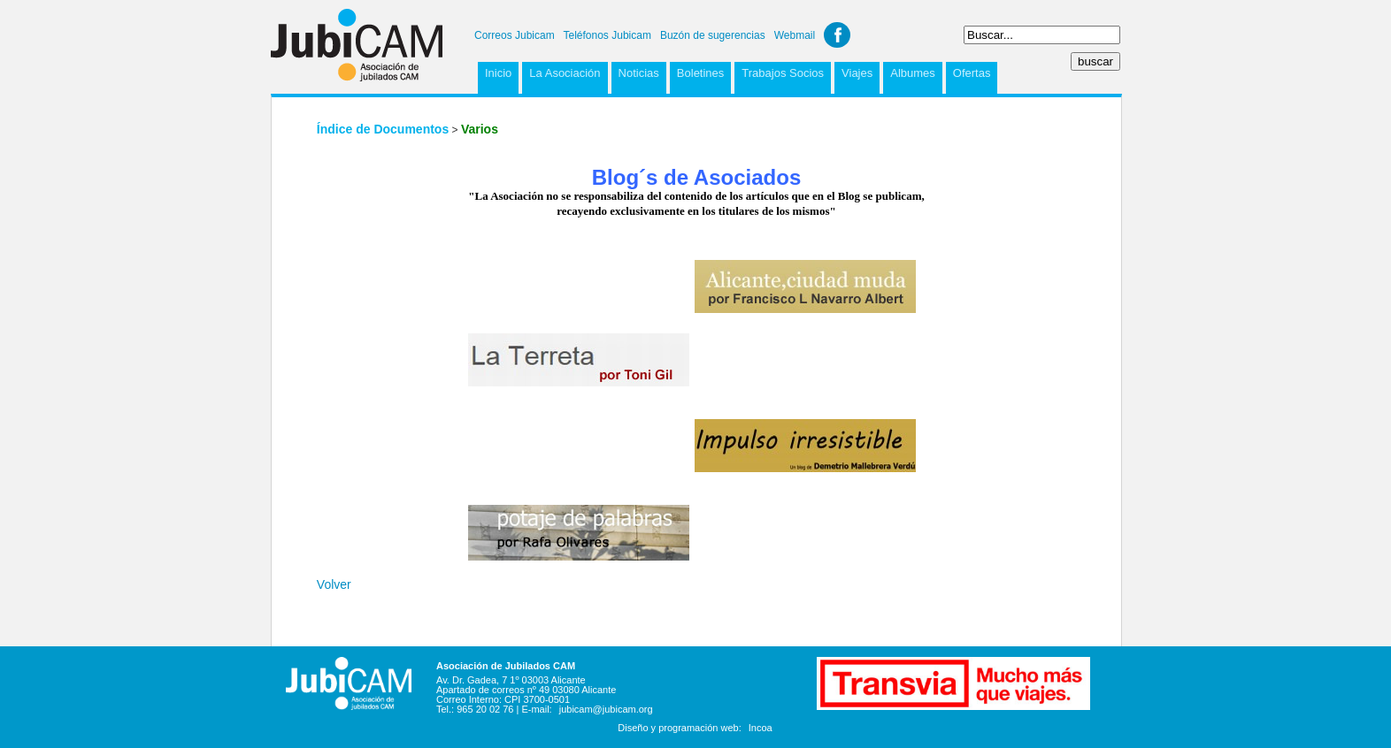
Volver (334, 584)
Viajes (857, 73)
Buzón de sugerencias (712, 35)
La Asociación (564, 73)
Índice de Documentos (383, 129)
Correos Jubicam (514, 35)
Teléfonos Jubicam (607, 35)
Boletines (700, 73)
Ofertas (972, 73)
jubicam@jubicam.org (606, 709)
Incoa (760, 727)
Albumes (912, 73)
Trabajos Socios (783, 73)
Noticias (639, 73)
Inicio (498, 73)
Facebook (837, 35)
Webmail (794, 35)
